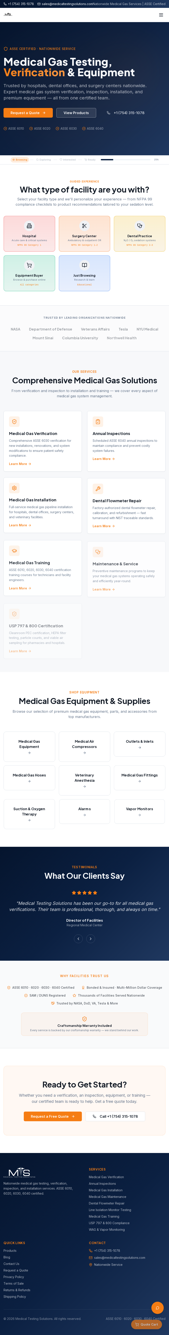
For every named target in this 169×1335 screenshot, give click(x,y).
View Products (76, 113)
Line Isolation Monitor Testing (110, 1210)
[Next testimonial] (90, 938)
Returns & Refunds (17, 1290)
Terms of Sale (14, 1283)
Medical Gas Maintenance (107, 1197)
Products (10, 1250)
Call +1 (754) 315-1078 (115, 1116)
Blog (7, 1257)
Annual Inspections (102, 1183)
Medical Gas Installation (106, 1190)
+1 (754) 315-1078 (126, 113)
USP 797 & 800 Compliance (109, 1223)
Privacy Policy (14, 1277)
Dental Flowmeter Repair (107, 1203)
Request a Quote (28, 113)
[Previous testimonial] (78, 938)
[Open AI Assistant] (157, 1308)
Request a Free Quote (53, 1116)
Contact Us (11, 1264)
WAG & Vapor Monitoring (107, 1229)
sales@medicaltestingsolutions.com (119, 1257)
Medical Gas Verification (106, 1177)
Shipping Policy (15, 1296)
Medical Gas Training (104, 1216)
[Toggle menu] (161, 15)
